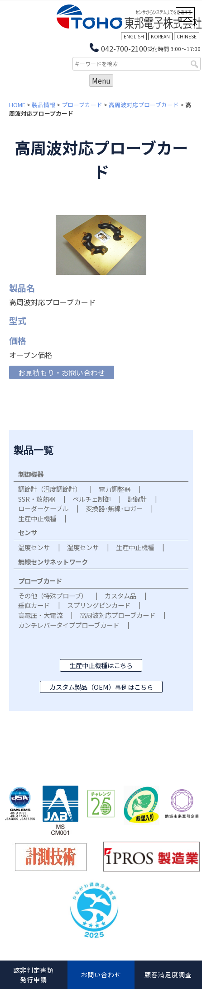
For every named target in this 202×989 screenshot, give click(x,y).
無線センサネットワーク (53, 561)
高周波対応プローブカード (144, 104)
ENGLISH (134, 36)
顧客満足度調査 (168, 974)
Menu (101, 80)
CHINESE (187, 36)
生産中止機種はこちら (101, 665)
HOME (17, 104)
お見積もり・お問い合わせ (61, 372)
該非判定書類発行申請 (33, 974)
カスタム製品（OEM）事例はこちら (101, 687)
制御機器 (30, 474)
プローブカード (82, 104)
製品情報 (43, 104)
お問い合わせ (101, 974)
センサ (27, 532)
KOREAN (160, 36)
